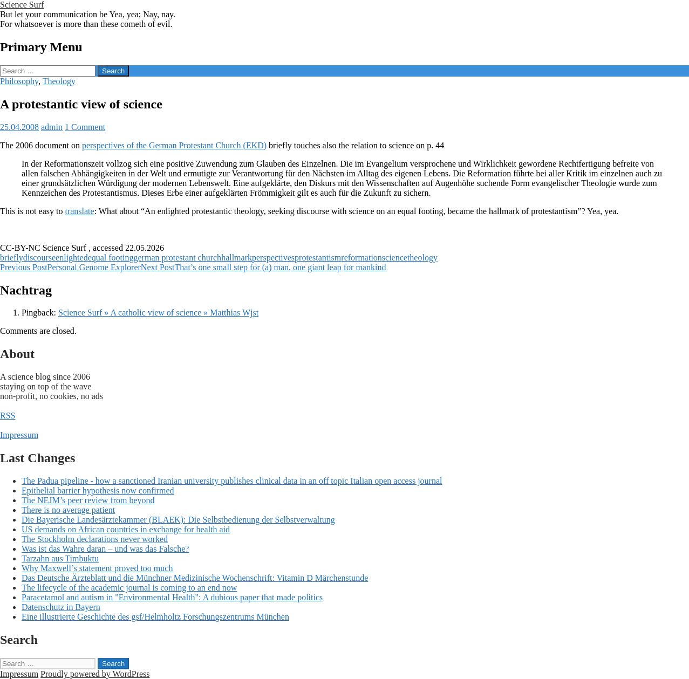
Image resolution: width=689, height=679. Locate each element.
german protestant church (178, 257)
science (394, 257)
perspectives (273, 257)
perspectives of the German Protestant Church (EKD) (174, 145)
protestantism (318, 257)
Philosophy (19, 81)
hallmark (236, 257)
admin (52, 127)
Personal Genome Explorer (70, 267)
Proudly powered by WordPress (94, 673)
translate (79, 211)
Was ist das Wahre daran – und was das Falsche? (105, 548)
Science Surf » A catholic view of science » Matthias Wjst (158, 312)
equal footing (111, 257)
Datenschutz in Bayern (61, 607)
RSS (7, 415)
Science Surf (22, 4)
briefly (11, 257)
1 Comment (85, 127)
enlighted (72, 257)
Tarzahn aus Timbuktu (60, 558)
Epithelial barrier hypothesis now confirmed (98, 490)
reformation (361, 257)
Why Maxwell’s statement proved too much (97, 568)
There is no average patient (68, 510)
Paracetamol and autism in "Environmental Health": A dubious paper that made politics (172, 597)
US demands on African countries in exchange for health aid (126, 529)
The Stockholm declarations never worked (95, 539)
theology (422, 257)
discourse (39, 257)
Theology (59, 81)
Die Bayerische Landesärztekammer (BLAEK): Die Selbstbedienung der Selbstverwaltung (178, 519)
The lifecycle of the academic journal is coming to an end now (129, 587)
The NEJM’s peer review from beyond (88, 500)
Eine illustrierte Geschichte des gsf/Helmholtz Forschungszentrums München (155, 616)
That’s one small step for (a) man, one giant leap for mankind (263, 267)
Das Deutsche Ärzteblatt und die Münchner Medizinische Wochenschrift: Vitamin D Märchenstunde (195, 577)
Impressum (19, 435)
